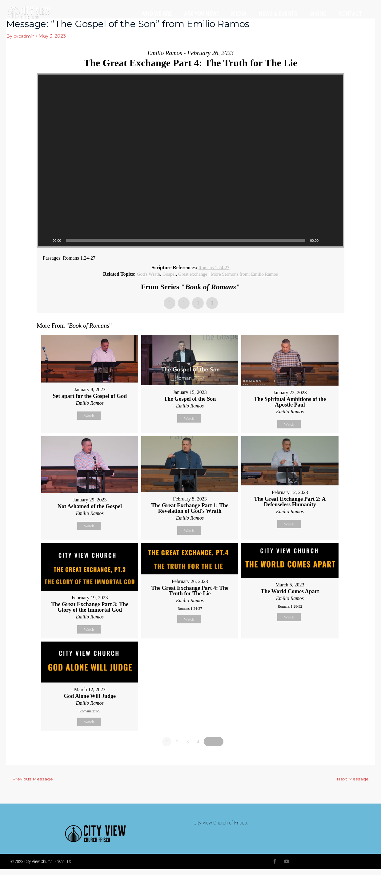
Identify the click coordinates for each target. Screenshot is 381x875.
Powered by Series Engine (321, 763)
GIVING (318, 13)
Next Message (354, 784)
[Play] (46, 240)
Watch (89, 415)
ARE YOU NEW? (201, 13)
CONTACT (350, 13)
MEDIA (239, 13)
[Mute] (325, 240)
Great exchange (192, 274)
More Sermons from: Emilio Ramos (246, 274)
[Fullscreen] (335, 240)
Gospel (167, 274)
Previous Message (31, 784)
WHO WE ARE (157, 13)
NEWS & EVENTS (278, 13)
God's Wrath (145, 274)
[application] (190, 160)
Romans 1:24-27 (214, 267)
